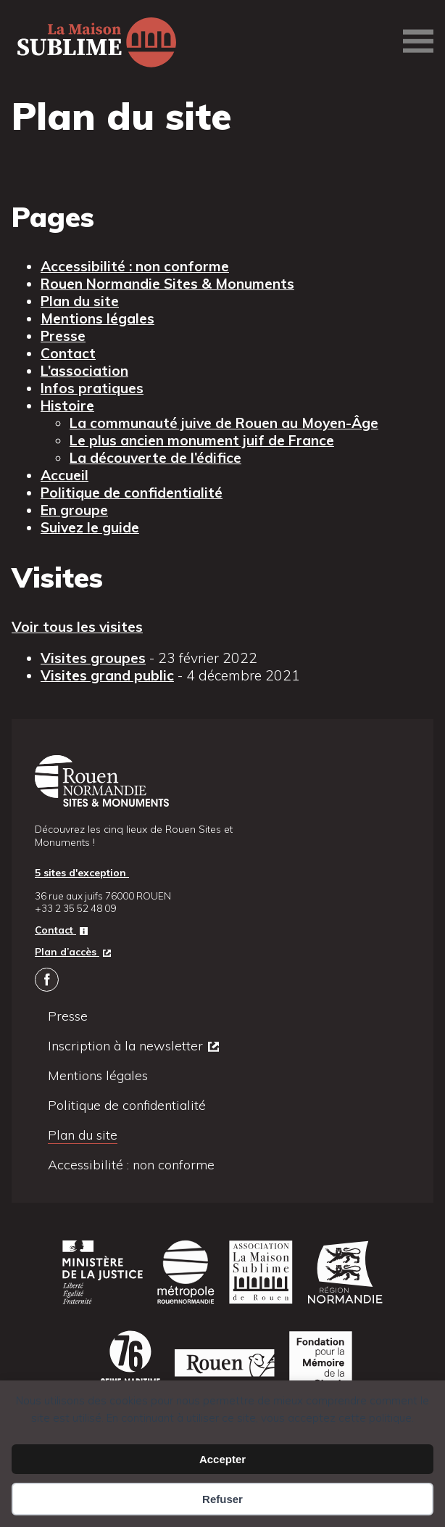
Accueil (64, 475)
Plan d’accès (67, 951)
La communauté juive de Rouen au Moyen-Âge (224, 423)
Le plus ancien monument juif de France (202, 440)
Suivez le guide (90, 527)
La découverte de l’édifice (155, 457)
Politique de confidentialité (131, 492)
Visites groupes (93, 658)
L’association (84, 370)
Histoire (67, 405)
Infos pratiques (92, 388)
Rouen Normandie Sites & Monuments (167, 283)
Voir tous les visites (77, 626)
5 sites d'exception (82, 872)
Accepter (222, 1459)
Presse (63, 336)
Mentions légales (97, 318)
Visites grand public (107, 675)
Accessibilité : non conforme (135, 266)
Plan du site (80, 301)
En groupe (74, 510)
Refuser (222, 1499)
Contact (68, 353)
